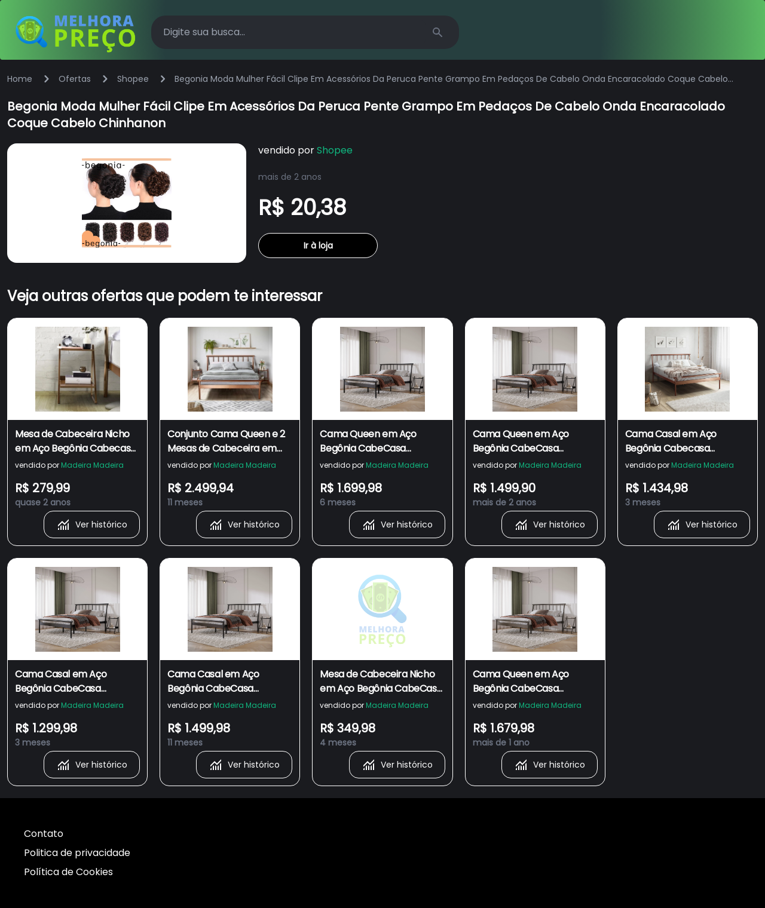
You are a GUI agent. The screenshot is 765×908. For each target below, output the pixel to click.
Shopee (133, 79)
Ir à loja (318, 245)
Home (19, 79)
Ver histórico (91, 524)
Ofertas (75, 79)
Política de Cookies (68, 872)
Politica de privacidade (77, 853)
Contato (43, 833)
